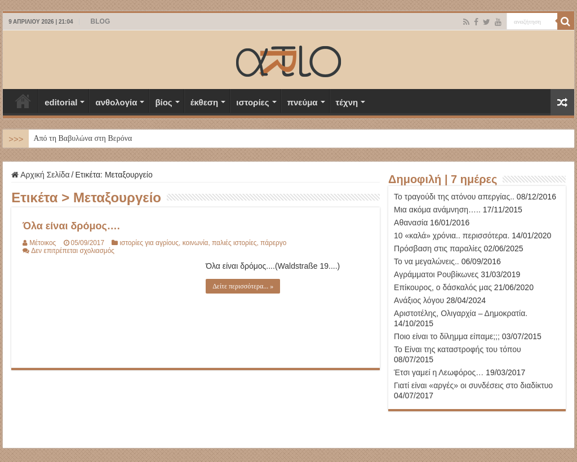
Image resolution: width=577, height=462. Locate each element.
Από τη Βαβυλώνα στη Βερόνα (82, 138)
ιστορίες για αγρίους (149, 243)
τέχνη (347, 102)
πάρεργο (273, 243)
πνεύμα (302, 102)
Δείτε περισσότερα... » (242, 286)
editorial (61, 102)
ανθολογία (116, 102)
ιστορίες (252, 102)
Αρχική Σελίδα (23, 101)
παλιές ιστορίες (234, 243)
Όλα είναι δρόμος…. (71, 226)
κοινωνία (195, 243)
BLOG (100, 21)
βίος (163, 102)
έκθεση (204, 102)
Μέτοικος (42, 243)
